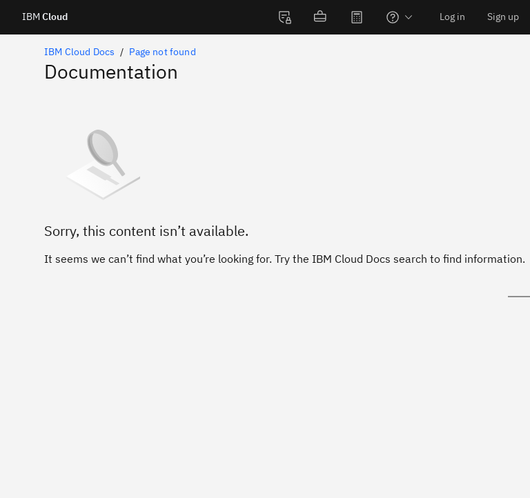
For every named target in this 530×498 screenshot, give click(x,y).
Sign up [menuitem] (503, 16)
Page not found (162, 52)
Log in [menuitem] (452, 16)
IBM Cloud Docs (79, 52)
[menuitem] (285, 17)
